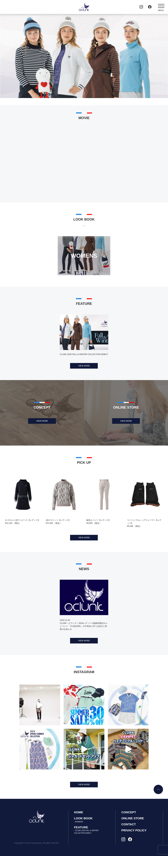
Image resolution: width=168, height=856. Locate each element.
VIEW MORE (84, 366)
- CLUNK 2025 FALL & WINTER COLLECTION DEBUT (86, 831)
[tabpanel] (84, 56)
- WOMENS (78, 822)
